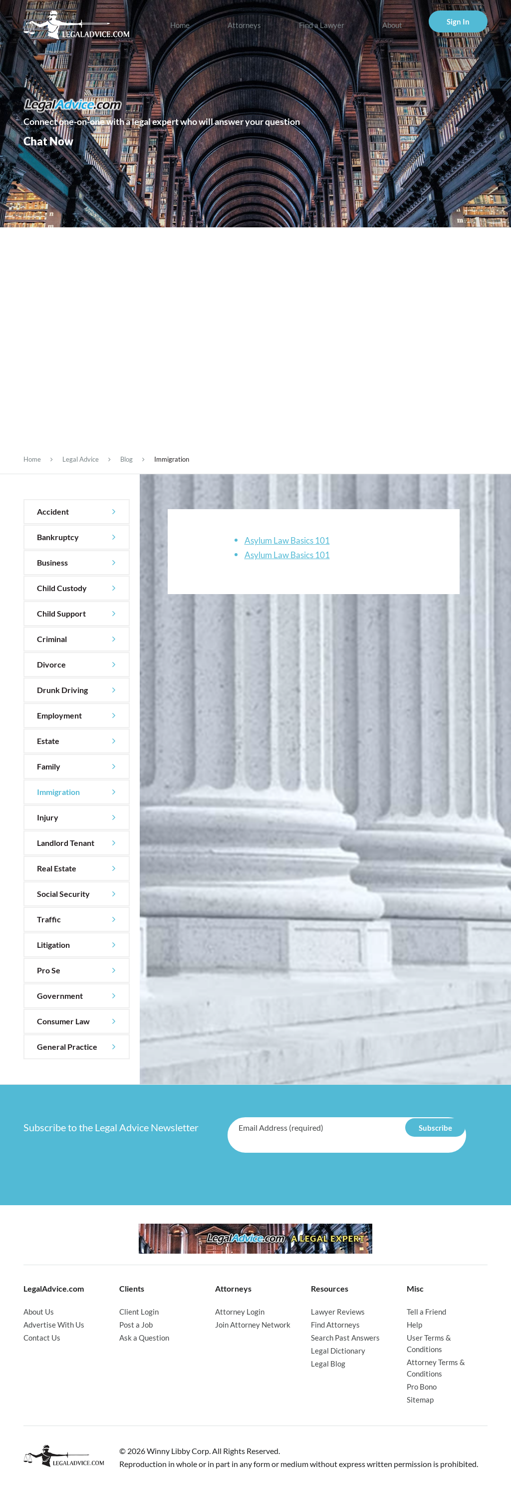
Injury (47, 817)
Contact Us (41, 1336)
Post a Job (136, 1324)
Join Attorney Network (252, 1324)
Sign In (458, 21)
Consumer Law (63, 1021)
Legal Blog (328, 1361)
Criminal (52, 639)
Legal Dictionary (338, 1349)
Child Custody (62, 588)
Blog (126, 459)
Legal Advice (80, 459)
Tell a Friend (426, 1311)
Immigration (58, 791)
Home (180, 24)
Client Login (139, 1311)
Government (60, 995)
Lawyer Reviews (338, 1311)
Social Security (63, 893)
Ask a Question (144, 1336)
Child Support (61, 613)
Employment (59, 715)
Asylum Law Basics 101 (287, 540)
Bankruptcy (58, 537)
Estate (48, 740)
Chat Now (48, 140)
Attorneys (244, 24)
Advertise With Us (53, 1324)
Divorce (51, 664)
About (392, 24)
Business (52, 562)
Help (414, 1324)
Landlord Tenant (65, 842)
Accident (53, 511)
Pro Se (48, 970)
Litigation (53, 944)
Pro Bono (422, 1383)
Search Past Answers (345, 1336)
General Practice (67, 1046)
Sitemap (420, 1396)
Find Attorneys (335, 1324)
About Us (38, 1311)
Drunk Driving (62, 690)
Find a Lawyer (321, 24)
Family (48, 766)
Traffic (49, 919)
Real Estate (56, 868)
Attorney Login (239, 1311)
